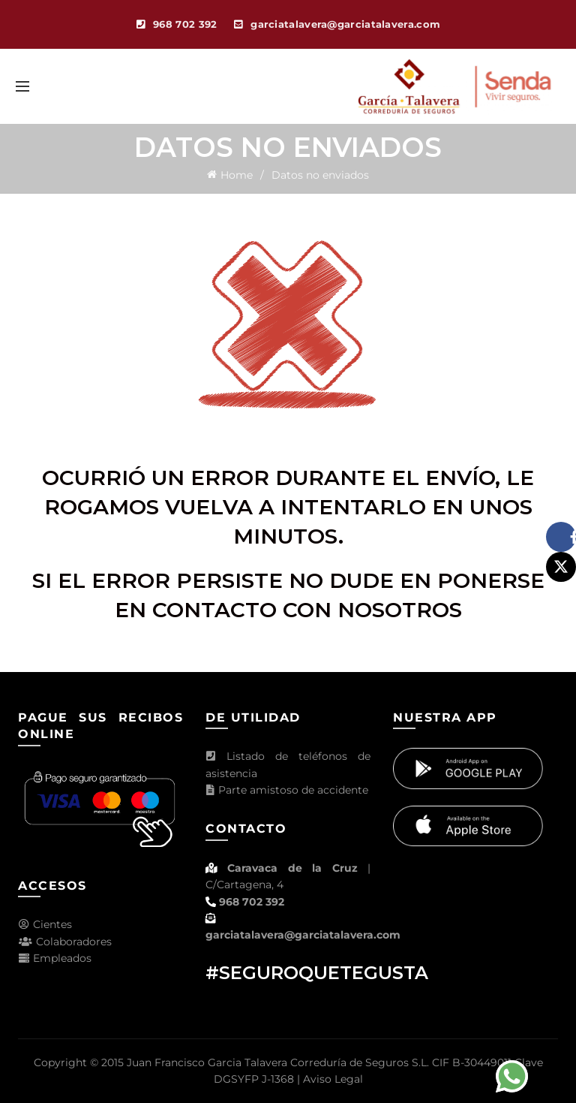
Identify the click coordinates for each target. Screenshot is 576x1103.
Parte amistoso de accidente (287, 790)
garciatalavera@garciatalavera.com (303, 935)
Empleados (55, 958)
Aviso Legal (333, 1079)
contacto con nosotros (307, 609)
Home (236, 175)
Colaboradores (65, 941)
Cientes (45, 924)
